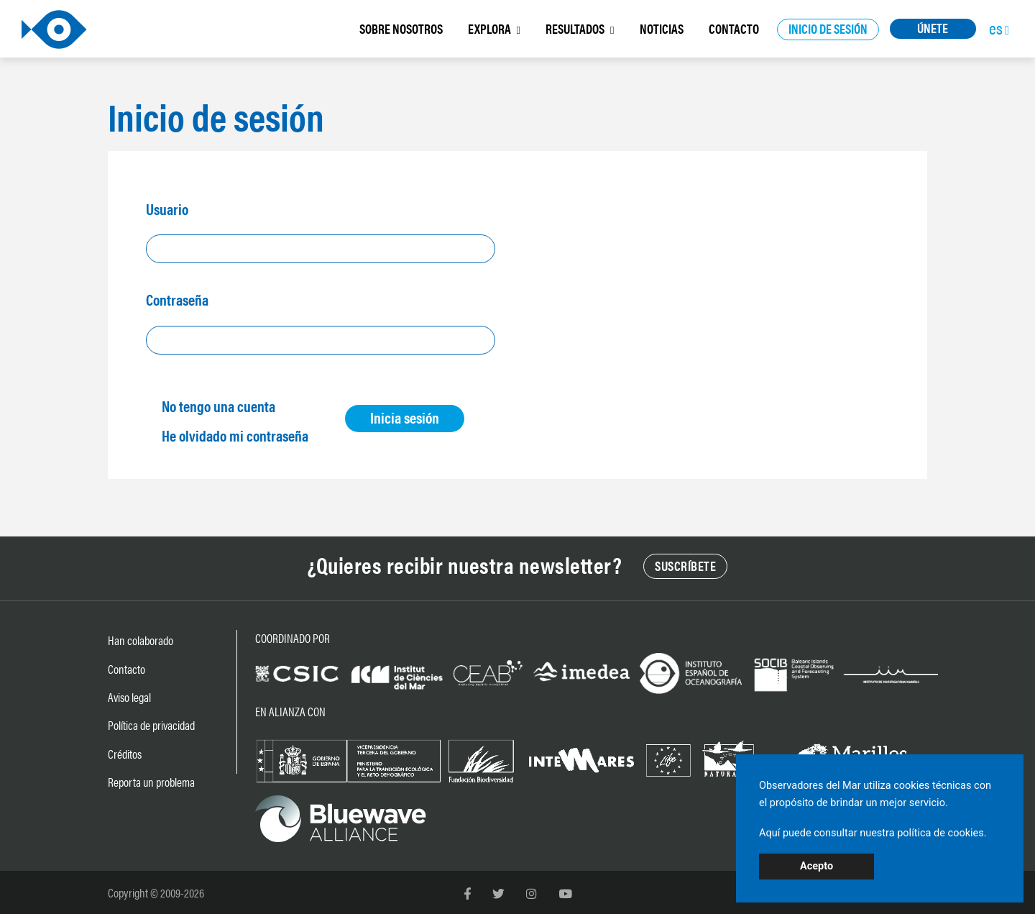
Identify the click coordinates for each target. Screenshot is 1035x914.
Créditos (125, 753)
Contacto (126, 668)
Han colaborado (140, 640)
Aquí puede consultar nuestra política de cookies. (873, 833)
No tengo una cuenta (218, 405)
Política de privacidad (151, 725)
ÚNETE (932, 28)
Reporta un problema (151, 781)
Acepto (816, 866)
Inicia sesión (404, 417)
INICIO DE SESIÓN (828, 28)
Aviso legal (129, 696)
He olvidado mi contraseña (235, 435)
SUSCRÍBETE (685, 566)
